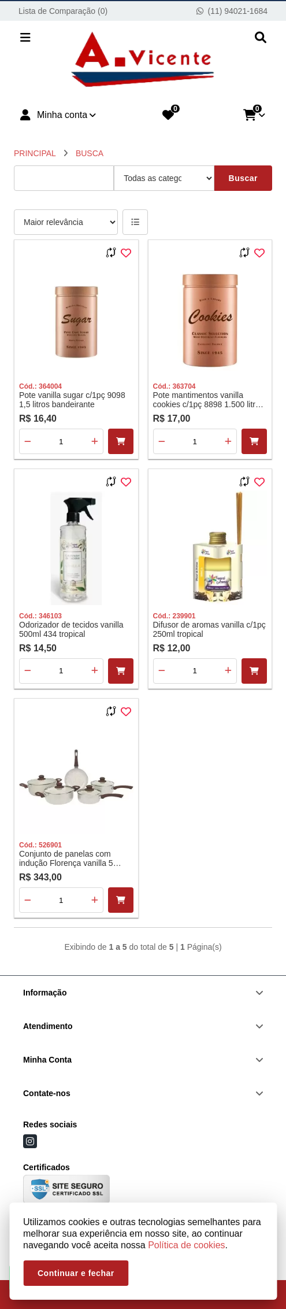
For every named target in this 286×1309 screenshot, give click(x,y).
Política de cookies (186, 1245)
